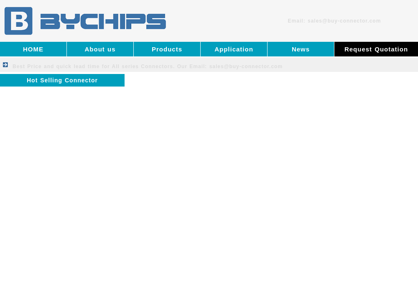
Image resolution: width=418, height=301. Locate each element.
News (301, 49)
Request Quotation (376, 49)
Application (233, 49)
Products (167, 49)
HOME (33, 49)
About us (100, 49)
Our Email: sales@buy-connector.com (230, 66)
